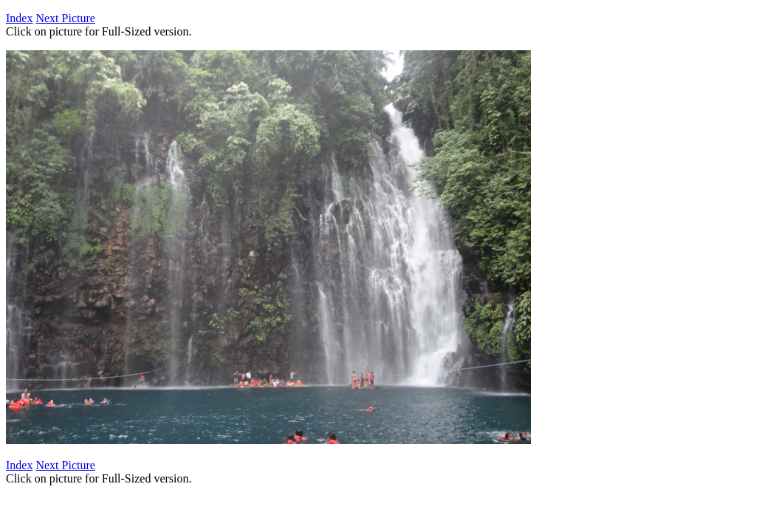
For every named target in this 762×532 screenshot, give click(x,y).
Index (19, 18)
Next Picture (65, 18)
